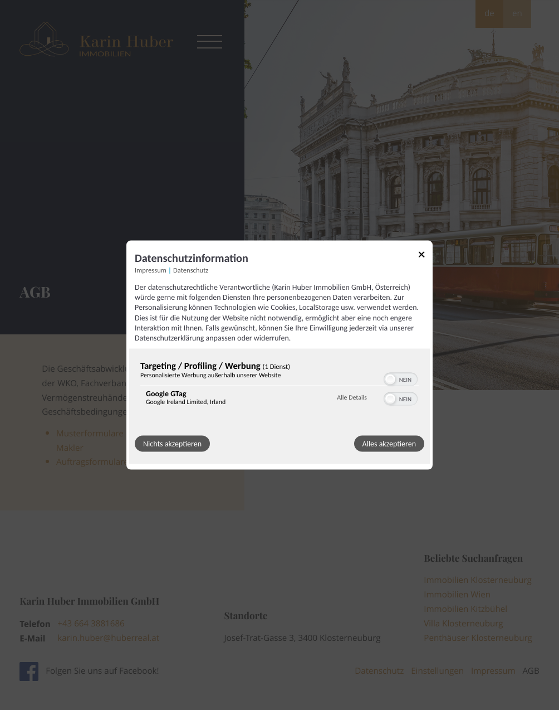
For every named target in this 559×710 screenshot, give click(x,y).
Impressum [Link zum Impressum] (150, 270)
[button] (390, 380)
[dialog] (279, 355)
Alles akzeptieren (389, 444)
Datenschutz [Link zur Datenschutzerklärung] (190, 270)
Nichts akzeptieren (172, 444)
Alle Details (352, 397)
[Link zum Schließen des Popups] (425, 256)
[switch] (401, 378)
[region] (279, 385)
